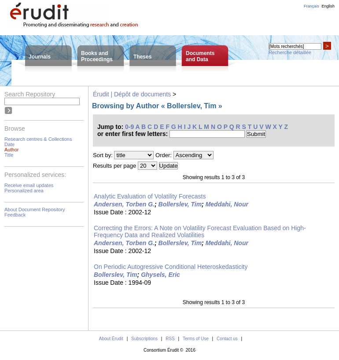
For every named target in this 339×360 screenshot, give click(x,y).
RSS (170, 338)
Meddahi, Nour (227, 204)
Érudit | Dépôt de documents (132, 94)
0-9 (129, 126)
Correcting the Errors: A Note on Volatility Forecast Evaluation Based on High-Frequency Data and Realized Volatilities (200, 231)
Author (11, 149)
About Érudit (111, 338)
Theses (142, 57)
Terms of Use (196, 338)
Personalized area (24, 190)
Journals (40, 57)
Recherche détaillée (290, 52)
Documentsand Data (200, 56)
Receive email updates (28, 185)
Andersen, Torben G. (124, 204)
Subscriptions (144, 338)
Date (9, 144)
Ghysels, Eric (160, 274)
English (328, 6)
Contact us (227, 338)
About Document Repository (34, 209)
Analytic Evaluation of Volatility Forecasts (150, 196)
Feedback (15, 214)
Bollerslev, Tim (180, 204)
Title (8, 155)
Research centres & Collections (38, 139)
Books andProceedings (97, 56)
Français (311, 6)
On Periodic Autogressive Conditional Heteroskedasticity (170, 266)
